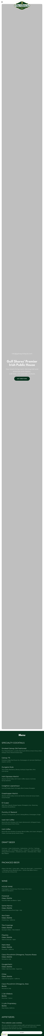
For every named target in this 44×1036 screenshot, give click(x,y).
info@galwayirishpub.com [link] (22, 354)
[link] (22, 2)
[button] (4, 2)
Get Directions (22, 378)
